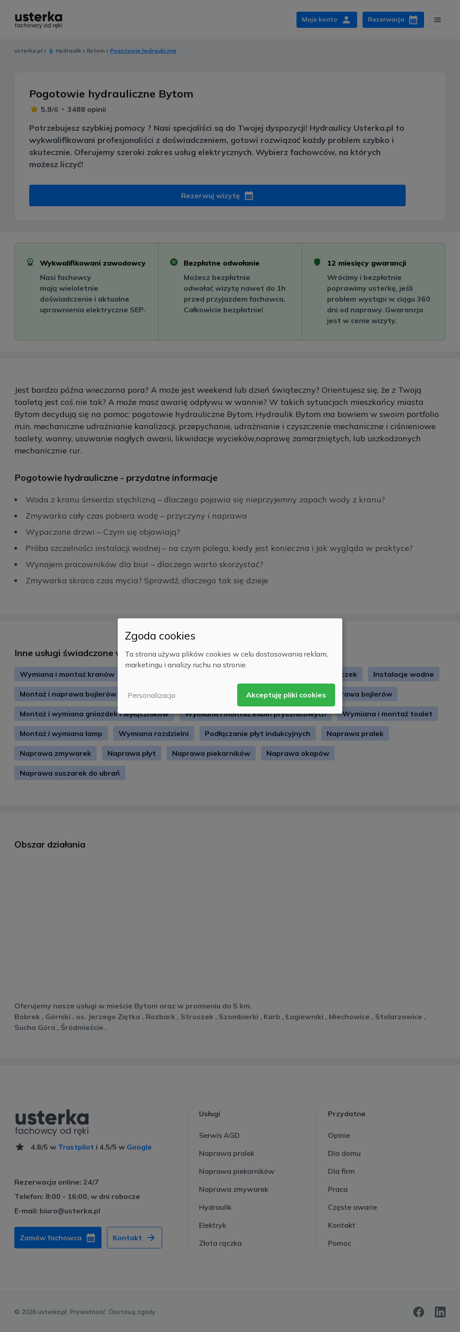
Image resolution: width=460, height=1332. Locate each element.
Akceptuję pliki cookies (286, 694)
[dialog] (230, 666)
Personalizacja (151, 695)
